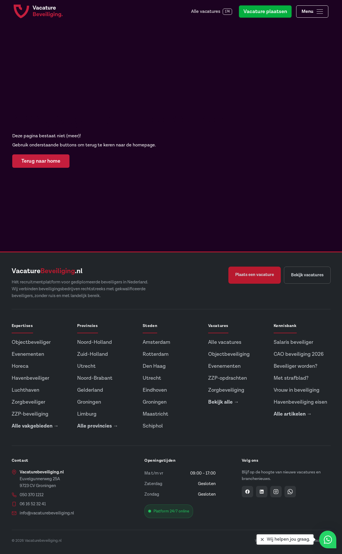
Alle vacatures (211, 12)
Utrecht (86, 366)
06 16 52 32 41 (33, 504)
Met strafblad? (291, 378)
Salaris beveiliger (293, 342)
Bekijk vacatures (307, 275)
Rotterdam (156, 354)
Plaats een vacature (254, 274)
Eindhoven (155, 390)
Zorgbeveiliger (28, 402)
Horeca (20, 366)
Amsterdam (156, 342)
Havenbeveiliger (30, 378)
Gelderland (90, 390)
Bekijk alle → (223, 402)
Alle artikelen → (293, 414)
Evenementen (28, 354)
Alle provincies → (97, 426)
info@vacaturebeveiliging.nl (47, 513)
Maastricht (155, 414)
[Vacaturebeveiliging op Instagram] (276, 491)
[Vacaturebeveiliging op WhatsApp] (290, 491)
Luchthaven (25, 390)
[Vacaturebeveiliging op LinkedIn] (261, 491)
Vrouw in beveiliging (297, 390)
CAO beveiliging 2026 (298, 354)
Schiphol (153, 426)
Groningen (89, 402)
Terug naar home (40, 161)
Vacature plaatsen (265, 11)
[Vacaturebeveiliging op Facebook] (247, 491)
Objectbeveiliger (31, 342)
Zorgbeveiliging (226, 390)
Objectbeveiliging (229, 354)
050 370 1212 (32, 495)
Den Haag (154, 366)
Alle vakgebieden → (35, 426)
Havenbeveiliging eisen (300, 402)
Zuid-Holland (92, 354)
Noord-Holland (94, 342)
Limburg (87, 414)
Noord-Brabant (94, 378)
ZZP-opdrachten (227, 378)
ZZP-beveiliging (30, 414)
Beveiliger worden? (295, 366)
